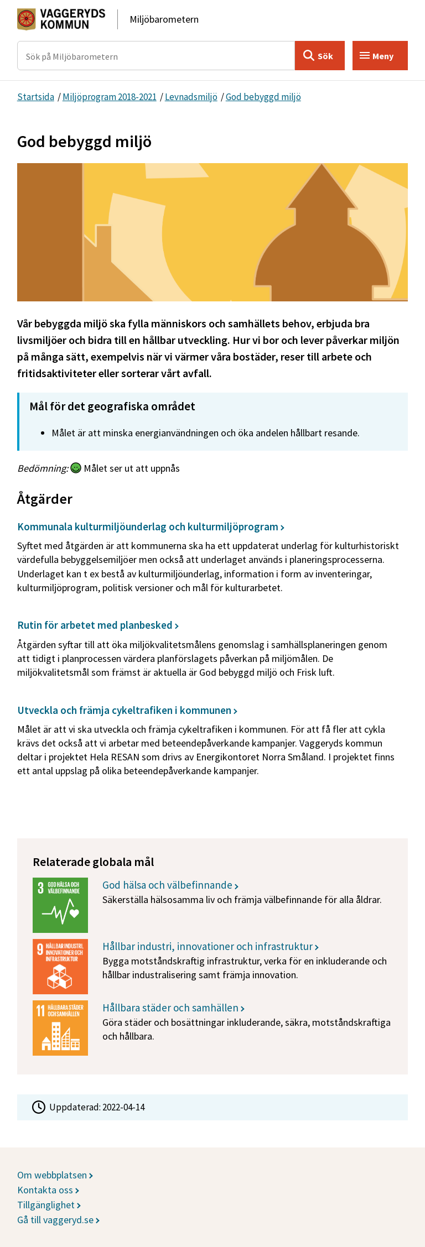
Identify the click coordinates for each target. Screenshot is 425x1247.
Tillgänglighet (46, 1204)
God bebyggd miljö (263, 97)
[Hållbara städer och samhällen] (212, 1028)
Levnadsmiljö (191, 97)
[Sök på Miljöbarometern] (156, 55)
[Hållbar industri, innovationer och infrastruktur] (212, 966)
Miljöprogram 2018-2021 (110, 97)
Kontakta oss (45, 1189)
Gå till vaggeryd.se (55, 1219)
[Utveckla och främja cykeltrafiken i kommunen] (209, 744)
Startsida (35, 97)
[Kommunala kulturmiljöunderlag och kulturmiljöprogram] (209, 561)
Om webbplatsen (52, 1174)
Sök (325, 55)
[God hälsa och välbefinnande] (212, 905)
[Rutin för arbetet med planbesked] (209, 652)
